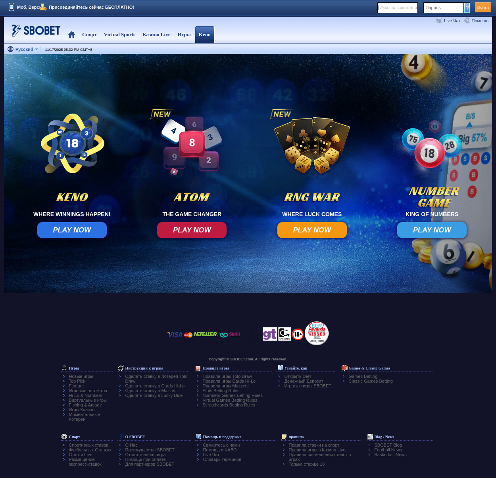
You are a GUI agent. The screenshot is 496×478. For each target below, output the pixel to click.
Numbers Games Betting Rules (233, 395)
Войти (483, 7)
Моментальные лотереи (84, 417)
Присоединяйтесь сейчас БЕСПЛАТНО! (91, 7)
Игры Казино (82, 409)
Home (71, 34)
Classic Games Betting (371, 381)
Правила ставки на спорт (314, 445)
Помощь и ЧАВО (220, 449)
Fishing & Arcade (85, 405)
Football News (388, 449)
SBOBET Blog (388, 445)
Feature (76, 385)
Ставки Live (80, 454)
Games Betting (363, 376)
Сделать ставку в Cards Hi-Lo (155, 385)
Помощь (480, 20)
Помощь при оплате (145, 459)
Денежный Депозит (304, 381)
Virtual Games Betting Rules (230, 400)
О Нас (131, 445)
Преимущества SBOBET (150, 449)
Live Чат (452, 20)
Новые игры (81, 376)
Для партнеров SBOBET (150, 464)
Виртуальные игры (88, 400)
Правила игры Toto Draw (227, 376)
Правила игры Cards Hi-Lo (229, 381)
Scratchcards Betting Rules (229, 405)
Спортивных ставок (88, 445)
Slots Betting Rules (221, 390)
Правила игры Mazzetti (226, 385)
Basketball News (391, 454)
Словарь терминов (222, 459)
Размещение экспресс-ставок (85, 461)
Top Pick (77, 381)
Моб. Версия (30, 7)
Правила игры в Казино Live (317, 449)
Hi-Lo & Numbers (85, 395)
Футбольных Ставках (90, 449)
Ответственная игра (145, 454)
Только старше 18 (307, 464)
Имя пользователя (398, 7)
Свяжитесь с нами (221, 445)
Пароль (433, 7)
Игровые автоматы (88, 390)
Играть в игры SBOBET (308, 385)
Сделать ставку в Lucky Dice (154, 395)
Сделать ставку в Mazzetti (151, 390)
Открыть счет (298, 376)
